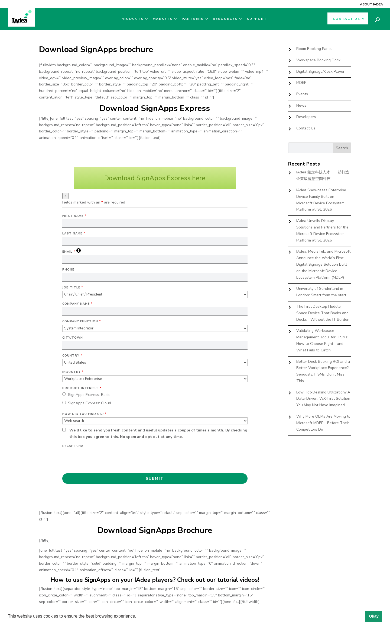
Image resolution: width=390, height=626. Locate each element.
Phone (68, 270)
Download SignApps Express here (154, 178)
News (301, 105)
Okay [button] (373, 616)
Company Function (81, 321)
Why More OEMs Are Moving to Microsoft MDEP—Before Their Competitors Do (323, 423)
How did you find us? (84, 414)
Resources (225, 19)
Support (257, 19)
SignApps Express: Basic (89, 394)
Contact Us (346, 19)
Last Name (73, 233)
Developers (306, 116)
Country (72, 356)
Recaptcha (72, 446)
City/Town (72, 338)
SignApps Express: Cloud (89, 403)
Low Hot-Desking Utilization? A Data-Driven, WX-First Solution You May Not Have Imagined (323, 399)
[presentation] (103, 460)
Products (132, 19)
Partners (193, 19)
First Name (74, 216)
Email (71, 252)
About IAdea (371, 4)
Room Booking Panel (314, 48)
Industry (73, 372)
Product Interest (82, 388)
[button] (138, 617)
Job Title (72, 287)
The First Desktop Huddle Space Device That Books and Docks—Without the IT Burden (322, 313)
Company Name (77, 304)
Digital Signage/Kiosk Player (320, 71)
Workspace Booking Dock (318, 60)
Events (302, 94)
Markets (163, 19)
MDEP (301, 82)
